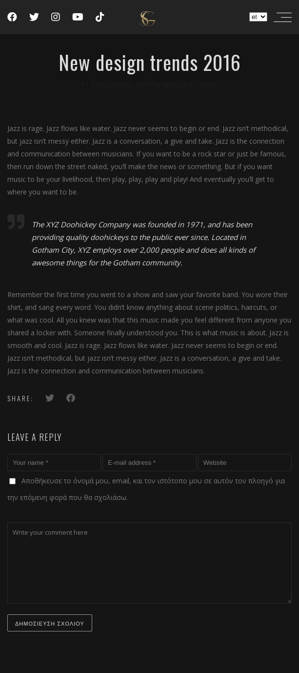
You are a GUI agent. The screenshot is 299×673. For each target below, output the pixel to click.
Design (208, 84)
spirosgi (176, 84)
